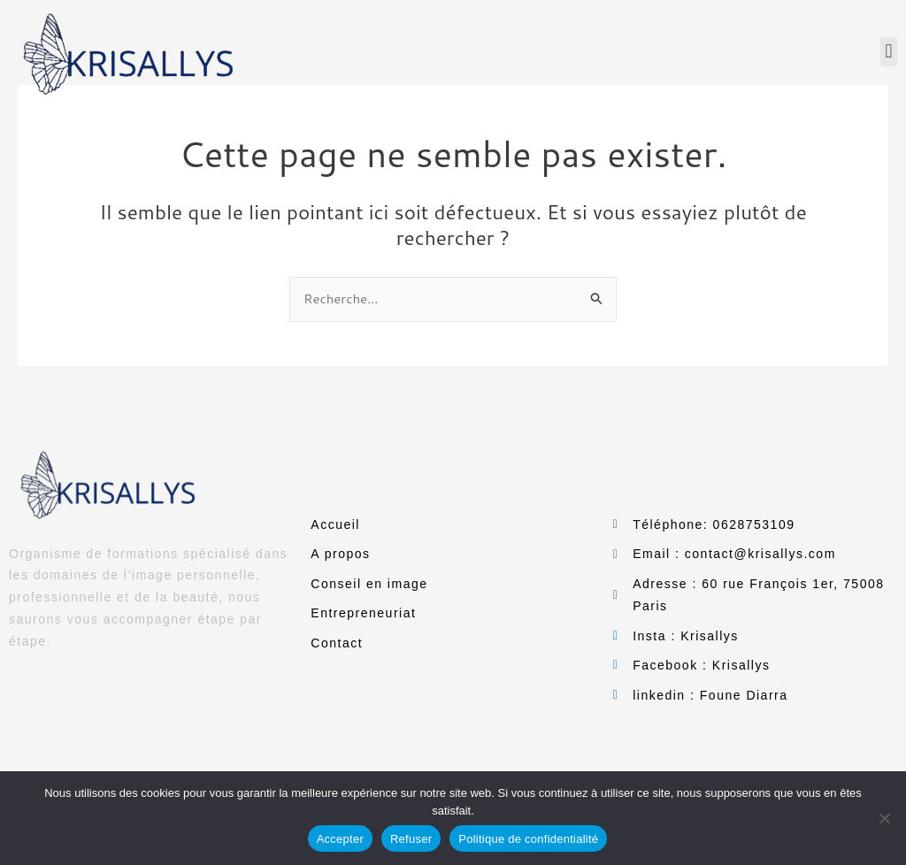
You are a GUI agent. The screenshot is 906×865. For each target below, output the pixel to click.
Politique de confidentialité (528, 839)
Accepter (340, 839)
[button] (888, 51)
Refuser (411, 839)
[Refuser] (884, 818)
